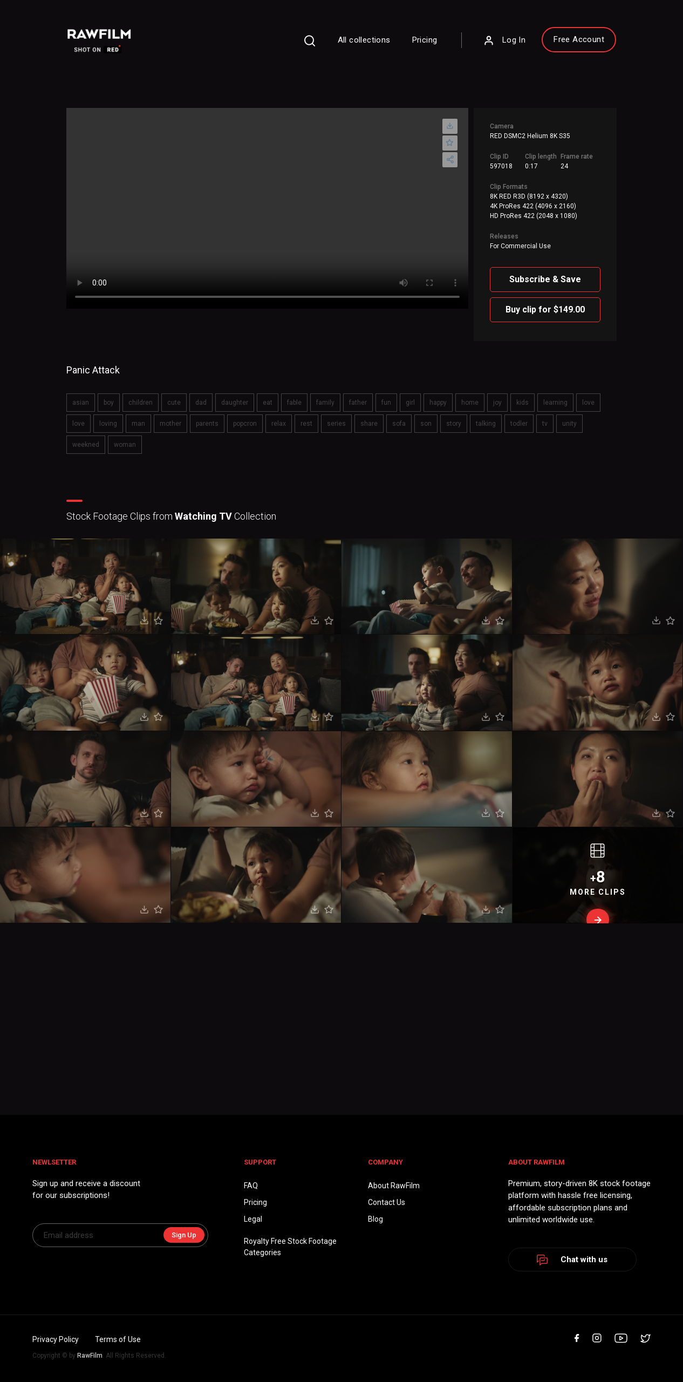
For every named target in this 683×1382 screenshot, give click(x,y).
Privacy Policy (55, 1339)
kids (522, 402)
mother (170, 423)
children (140, 402)
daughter (234, 402)
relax (278, 423)
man (138, 423)
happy (438, 402)
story (453, 423)
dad (201, 402)
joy (497, 402)
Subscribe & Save (545, 279)
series (336, 423)
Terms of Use (118, 1339)
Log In (504, 40)
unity (569, 423)
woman (125, 444)
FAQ (251, 1185)
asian (80, 402)
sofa (399, 423)
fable (294, 402)
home (470, 402)
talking (486, 423)
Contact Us (386, 1202)
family (325, 402)
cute (174, 402)
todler (519, 423)
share (369, 423)
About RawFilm (394, 1185)
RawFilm (90, 1355)
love (588, 402)
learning (555, 402)
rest (306, 423)
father (358, 402)
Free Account (579, 39)
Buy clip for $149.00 (545, 309)
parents (207, 423)
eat (267, 402)
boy (109, 402)
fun (386, 402)
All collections (364, 40)
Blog (375, 1219)
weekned (85, 444)
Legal (253, 1219)
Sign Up (184, 1235)
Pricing (425, 40)
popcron (245, 423)
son (426, 423)
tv (545, 423)
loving (108, 423)
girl (410, 402)
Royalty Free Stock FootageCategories (290, 1247)
